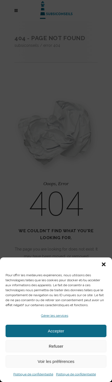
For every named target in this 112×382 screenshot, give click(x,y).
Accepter (56, 331)
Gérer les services (54, 316)
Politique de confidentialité (33, 374)
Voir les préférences (56, 361)
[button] (103, 264)
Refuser (56, 346)
